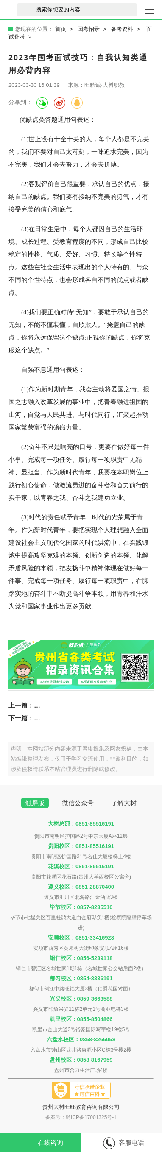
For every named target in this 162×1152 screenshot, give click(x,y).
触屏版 (35, 802)
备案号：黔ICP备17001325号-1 (81, 1117)
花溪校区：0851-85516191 (81, 866)
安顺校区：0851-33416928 (81, 937)
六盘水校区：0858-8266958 (81, 1039)
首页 (60, 29)
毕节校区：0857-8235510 (81, 907)
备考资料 (122, 29)
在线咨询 (42, 1143)
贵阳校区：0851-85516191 (81, 846)
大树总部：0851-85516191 (81, 823)
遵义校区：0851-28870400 (81, 887)
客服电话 (124, 1143)
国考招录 (89, 29)
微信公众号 (78, 802)
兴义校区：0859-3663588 (81, 999)
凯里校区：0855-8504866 (81, 1019)
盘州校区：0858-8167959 (81, 1060)
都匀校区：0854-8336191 (81, 978)
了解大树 (124, 802)
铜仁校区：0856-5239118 (81, 958)
